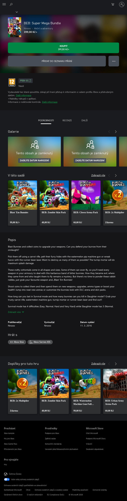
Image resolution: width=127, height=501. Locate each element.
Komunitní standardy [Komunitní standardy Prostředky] (53, 444)
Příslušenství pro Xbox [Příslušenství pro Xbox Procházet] (12, 449)
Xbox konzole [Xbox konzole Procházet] (9, 433)
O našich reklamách (35, 495)
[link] (22, 203)
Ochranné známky (100, 490)
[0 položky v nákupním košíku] (114, 4)
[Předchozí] (109, 131)
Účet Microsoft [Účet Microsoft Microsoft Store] (92, 433)
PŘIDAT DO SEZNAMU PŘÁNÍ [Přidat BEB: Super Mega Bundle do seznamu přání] (57, 61)
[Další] (115, 131)
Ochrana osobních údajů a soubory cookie (51, 490)
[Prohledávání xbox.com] (11, 4)
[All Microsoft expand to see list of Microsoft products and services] (4, 4)
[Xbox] (8, 12)
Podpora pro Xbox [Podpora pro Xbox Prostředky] (52, 433)
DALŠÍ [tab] (85, 120)
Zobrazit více (16, 312)
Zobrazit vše (98, 175)
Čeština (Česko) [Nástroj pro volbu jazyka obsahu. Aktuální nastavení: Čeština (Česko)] (15, 474)
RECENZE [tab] (67, 120)
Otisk (28, 490)
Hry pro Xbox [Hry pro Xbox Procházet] (9, 438)
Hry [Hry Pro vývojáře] (5, 464)
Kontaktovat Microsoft (13, 490)
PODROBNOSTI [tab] (46, 120)
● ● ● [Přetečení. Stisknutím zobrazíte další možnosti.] (113, 61)
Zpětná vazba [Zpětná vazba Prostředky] (50, 438)
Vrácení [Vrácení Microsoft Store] (89, 444)
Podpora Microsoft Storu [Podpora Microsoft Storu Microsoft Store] (96, 438)
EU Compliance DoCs (55, 495)
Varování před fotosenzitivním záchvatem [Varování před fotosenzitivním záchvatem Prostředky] (61, 449)
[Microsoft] (63, 2)
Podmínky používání (80, 490)
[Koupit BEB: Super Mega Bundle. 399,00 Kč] (63, 48)
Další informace (23, 95)
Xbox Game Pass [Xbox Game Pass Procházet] (10, 444)
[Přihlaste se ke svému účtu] (122, 4)
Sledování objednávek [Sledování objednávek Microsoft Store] (94, 449)
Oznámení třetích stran (13, 495)
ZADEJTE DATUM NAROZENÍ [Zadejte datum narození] (34, 160)
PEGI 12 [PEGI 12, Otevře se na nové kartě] (25, 80)
